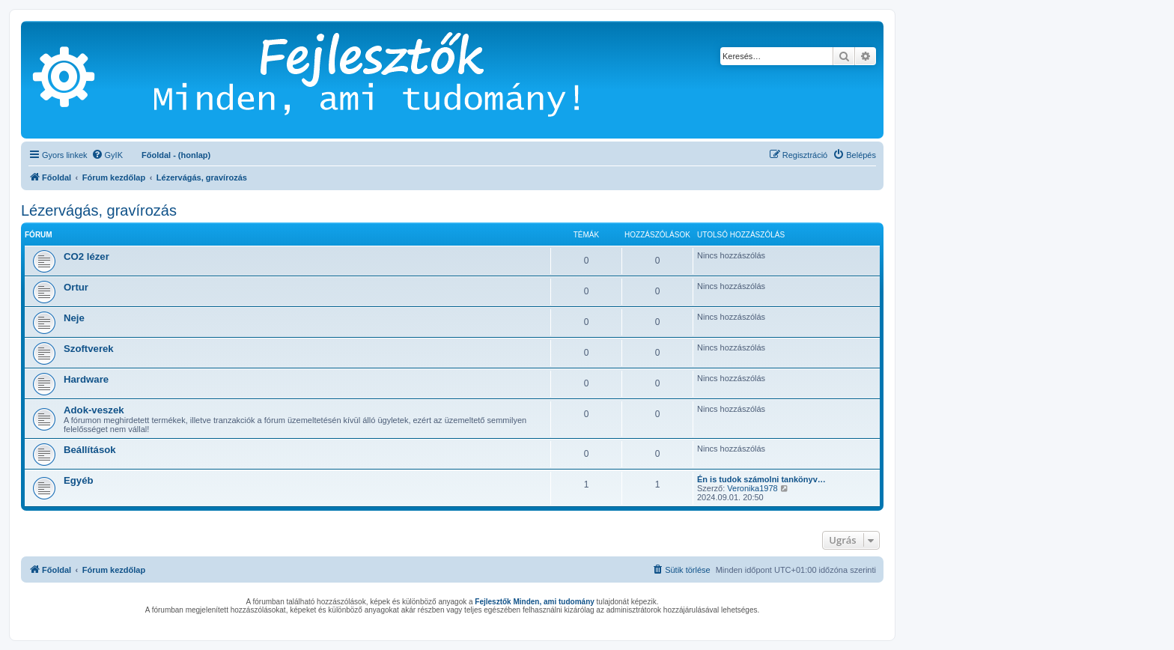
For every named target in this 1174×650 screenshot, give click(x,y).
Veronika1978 (752, 488)
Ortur (76, 287)
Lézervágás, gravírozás (99, 210)
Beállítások (90, 449)
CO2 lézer (86, 256)
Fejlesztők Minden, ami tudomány (534, 602)
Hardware (86, 379)
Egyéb (79, 480)
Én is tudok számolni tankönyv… (761, 479)
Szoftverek (89, 348)
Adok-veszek (94, 410)
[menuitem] (107, 155)
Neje (74, 318)
